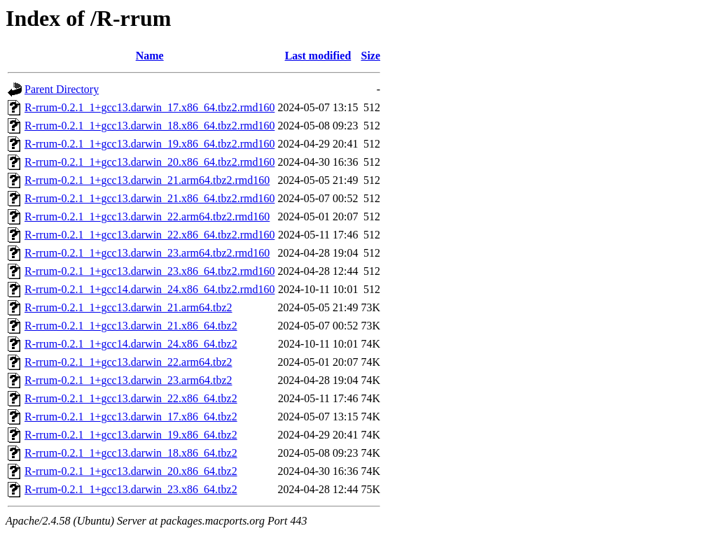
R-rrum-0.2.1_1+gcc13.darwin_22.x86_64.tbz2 (131, 398)
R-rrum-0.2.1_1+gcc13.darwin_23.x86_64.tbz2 (131, 489)
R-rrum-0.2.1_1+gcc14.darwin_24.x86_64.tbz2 (131, 344)
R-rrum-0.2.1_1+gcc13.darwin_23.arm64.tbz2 (128, 380)
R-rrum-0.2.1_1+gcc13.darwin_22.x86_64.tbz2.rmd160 (149, 235)
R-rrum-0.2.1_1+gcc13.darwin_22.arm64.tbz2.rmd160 (147, 216)
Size (371, 56)
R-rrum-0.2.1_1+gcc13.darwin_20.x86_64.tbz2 (131, 471)
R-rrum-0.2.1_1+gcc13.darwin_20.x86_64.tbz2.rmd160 (149, 162)
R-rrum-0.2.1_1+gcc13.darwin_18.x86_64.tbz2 (131, 453)
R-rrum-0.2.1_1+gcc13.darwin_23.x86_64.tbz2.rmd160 (149, 271)
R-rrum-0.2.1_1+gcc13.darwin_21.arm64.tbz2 (128, 307)
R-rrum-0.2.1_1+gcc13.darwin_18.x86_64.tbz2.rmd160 (149, 126)
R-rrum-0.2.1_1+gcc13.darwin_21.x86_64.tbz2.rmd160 (149, 198)
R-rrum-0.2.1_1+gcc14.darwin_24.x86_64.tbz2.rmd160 (149, 289)
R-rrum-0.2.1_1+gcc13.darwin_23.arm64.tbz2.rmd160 (147, 253)
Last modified (318, 56)
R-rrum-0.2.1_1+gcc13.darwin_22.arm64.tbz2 (128, 362)
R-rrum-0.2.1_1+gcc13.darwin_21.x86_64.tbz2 (131, 326)
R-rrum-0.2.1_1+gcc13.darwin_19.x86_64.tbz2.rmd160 (149, 144)
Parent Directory (62, 89)
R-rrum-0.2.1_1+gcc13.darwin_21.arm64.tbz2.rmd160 (147, 180)
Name (150, 56)
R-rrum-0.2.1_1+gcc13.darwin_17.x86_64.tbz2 (131, 416)
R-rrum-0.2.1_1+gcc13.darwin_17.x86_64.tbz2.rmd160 (149, 107)
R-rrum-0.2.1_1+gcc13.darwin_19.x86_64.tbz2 (131, 435)
